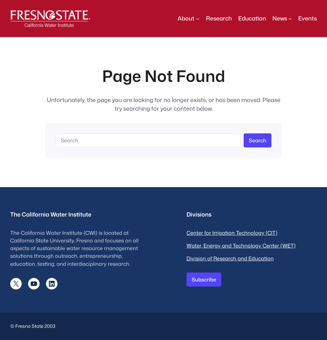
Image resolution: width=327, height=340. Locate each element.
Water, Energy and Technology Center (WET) (241, 245)
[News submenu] (290, 18)
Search (257, 140)
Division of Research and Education (230, 258)
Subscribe (204, 279)
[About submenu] (198, 18)
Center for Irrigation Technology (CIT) (232, 232)
